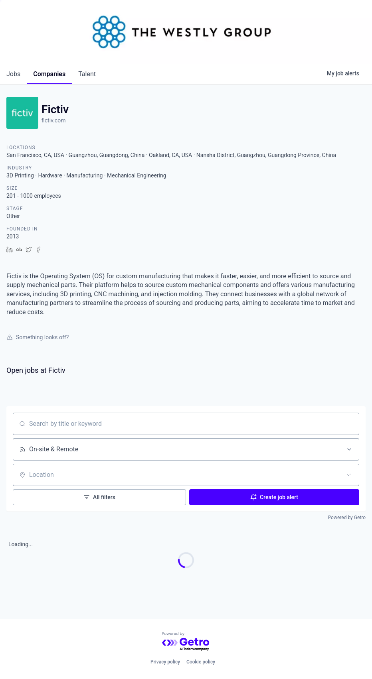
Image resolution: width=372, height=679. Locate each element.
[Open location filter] (349, 475)
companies (49, 74)
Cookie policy (200, 662)
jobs (13, 74)
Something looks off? (37, 337)
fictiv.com (53, 120)
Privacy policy (165, 662)
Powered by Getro (347, 517)
